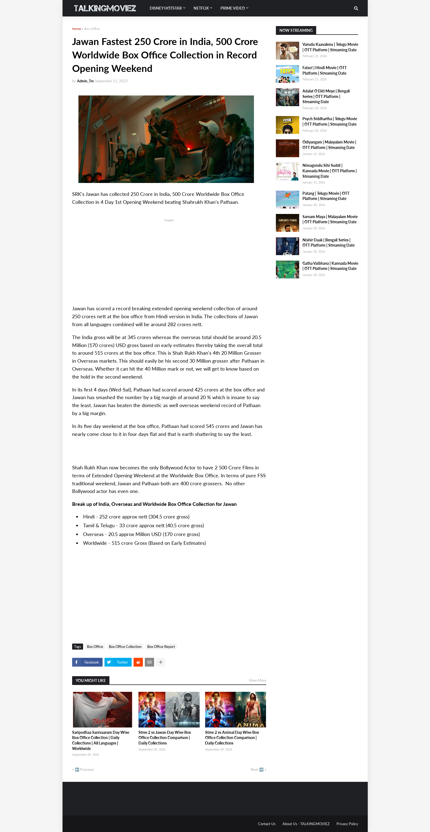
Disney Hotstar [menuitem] (166, 8)
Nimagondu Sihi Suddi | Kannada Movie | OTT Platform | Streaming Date (329, 170)
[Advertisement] (169, 261)
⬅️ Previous (84, 769)
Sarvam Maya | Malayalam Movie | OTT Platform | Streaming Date (330, 219)
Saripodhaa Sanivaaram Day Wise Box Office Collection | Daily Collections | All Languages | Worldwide (100, 740)
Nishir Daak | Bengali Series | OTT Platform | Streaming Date (328, 243)
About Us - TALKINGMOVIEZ (306, 824)
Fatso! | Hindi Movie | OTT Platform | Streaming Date (324, 70)
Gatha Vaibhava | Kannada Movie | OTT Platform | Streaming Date (330, 266)
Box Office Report (161, 646)
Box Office (92, 29)
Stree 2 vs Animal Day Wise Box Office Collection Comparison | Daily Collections (232, 737)
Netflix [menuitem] (201, 8)
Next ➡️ (257, 769)
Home (76, 29)
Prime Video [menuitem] (232, 8)
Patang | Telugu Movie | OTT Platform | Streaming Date (325, 196)
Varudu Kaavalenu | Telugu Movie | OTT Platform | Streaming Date (330, 47)
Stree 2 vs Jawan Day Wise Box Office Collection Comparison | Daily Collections (164, 737)
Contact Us (267, 824)
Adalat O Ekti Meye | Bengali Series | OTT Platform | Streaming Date (326, 96)
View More (257, 680)
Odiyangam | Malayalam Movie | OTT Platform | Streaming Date (329, 145)
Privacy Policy (347, 824)
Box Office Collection (125, 646)
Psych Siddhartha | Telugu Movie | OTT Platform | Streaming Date (329, 121)
